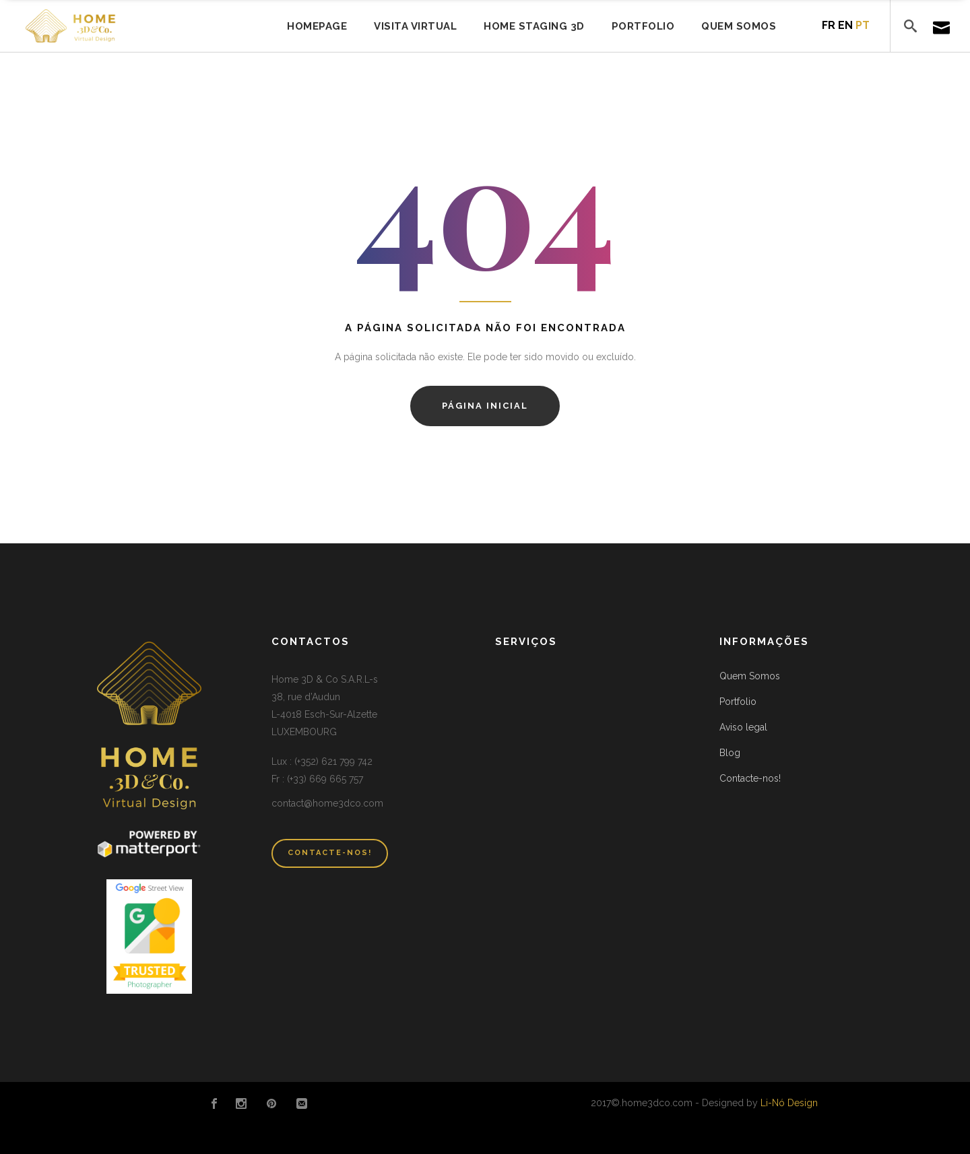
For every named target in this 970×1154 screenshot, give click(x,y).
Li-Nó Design (789, 1102)
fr (828, 25)
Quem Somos (749, 676)
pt (862, 25)
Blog (729, 752)
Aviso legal (743, 727)
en (845, 25)
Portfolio (737, 701)
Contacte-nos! (750, 778)
